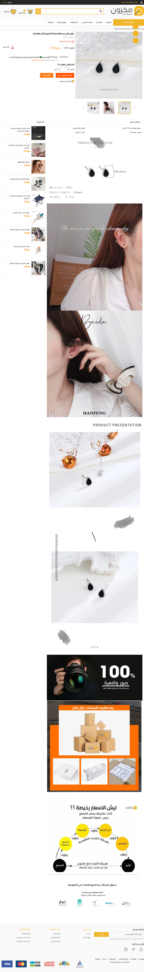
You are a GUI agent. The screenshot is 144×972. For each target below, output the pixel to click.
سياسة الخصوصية (55, 937)
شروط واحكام (56, 934)
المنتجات (99, 22)
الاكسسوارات (117, 29)
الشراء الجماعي (87, 22)
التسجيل (134, 2)
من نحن (88, 934)
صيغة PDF (8, 47)
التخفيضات (74, 22)
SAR (66, 48)
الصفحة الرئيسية (125, 29)
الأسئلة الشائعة (26, 934)
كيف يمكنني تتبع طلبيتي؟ (23, 941)
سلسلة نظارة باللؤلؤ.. (24, 162)
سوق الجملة (61, 22)
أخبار (104, 959)
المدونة (50, 22)
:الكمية (72, 69)
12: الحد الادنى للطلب (65, 65)
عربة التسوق (22, 11)
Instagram (126, 949)
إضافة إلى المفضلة (65, 81)
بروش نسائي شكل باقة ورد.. (21, 213)
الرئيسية (108, 22)
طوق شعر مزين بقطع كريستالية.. (20, 229)
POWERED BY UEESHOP (120, 962)
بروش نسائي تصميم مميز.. (22, 246)
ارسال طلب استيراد (65, 41)
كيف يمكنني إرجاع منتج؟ (23, 937)
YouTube (141, 949)
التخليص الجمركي (55, 941)
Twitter (133, 949)
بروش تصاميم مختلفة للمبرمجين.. (20, 179)
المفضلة (6, 12)
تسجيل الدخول (126, 2)
